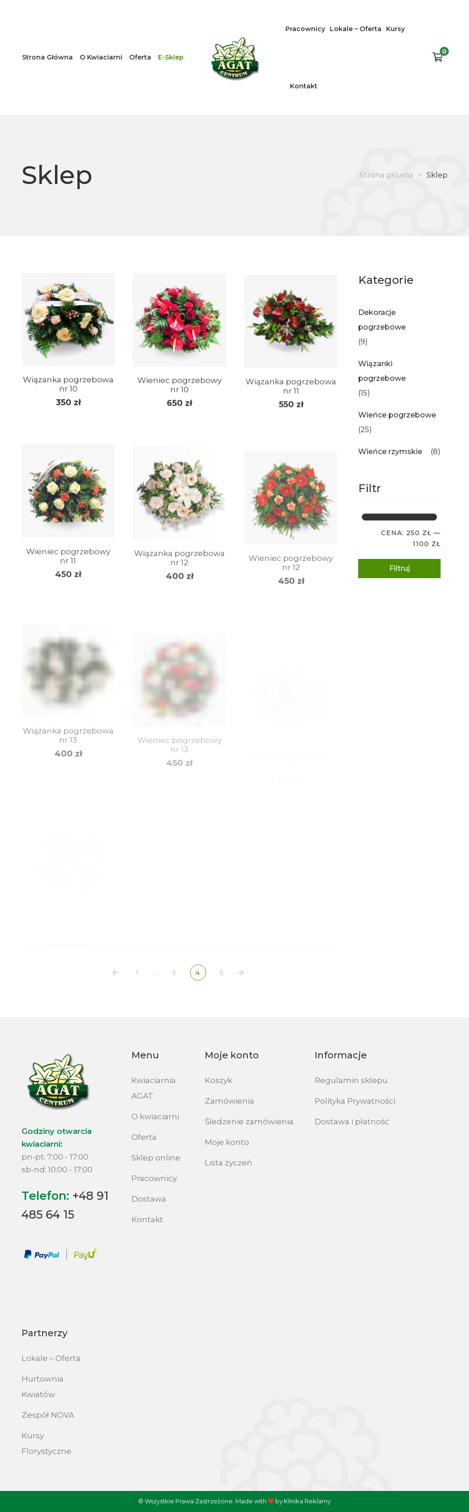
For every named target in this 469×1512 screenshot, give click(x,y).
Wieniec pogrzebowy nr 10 (179, 393)
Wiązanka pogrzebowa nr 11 (290, 399)
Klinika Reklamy (307, 1501)
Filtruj (399, 568)
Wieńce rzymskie (390, 451)
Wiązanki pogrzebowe (382, 371)
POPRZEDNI (117, 973)
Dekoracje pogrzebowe (382, 319)
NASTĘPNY (242, 973)
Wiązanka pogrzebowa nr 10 (68, 389)
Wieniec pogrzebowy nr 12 (291, 591)
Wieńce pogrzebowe (397, 415)
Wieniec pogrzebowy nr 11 (68, 577)
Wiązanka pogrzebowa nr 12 (179, 582)
